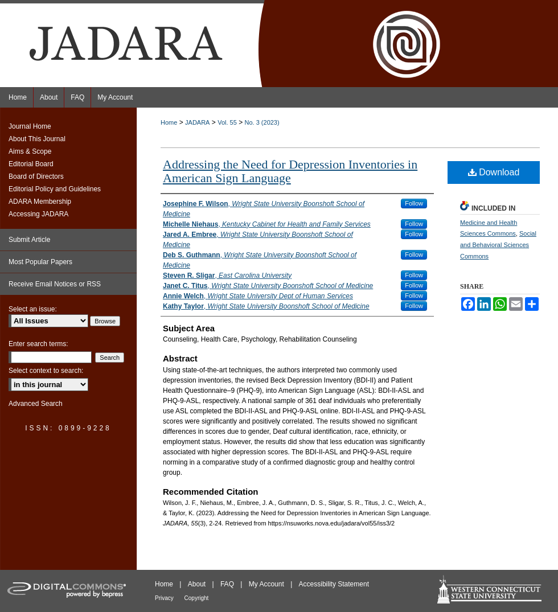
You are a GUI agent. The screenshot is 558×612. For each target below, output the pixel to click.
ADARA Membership (40, 202)
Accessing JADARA (38, 214)
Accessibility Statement (334, 584)
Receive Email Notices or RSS (55, 284)
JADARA (197, 122)
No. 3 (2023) (262, 122)
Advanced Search (36, 404)
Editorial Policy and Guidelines (55, 189)
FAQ (228, 584)
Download (494, 172)
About (198, 584)
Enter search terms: (38, 344)
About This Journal (37, 139)
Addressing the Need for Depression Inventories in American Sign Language (290, 171)
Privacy (165, 598)
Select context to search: (46, 371)
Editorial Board (31, 164)
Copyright (196, 598)
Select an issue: (33, 309)
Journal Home (30, 126)
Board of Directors (36, 176)
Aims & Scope (30, 151)
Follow (414, 203)
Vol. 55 (227, 122)
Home (169, 122)
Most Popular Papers (40, 262)
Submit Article (29, 240)
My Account (267, 584)
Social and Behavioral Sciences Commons (498, 245)
